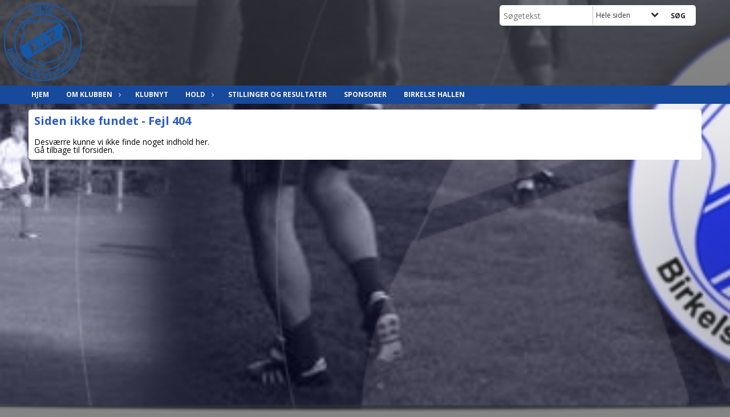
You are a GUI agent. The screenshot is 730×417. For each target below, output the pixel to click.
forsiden (97, 149)
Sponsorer (365, 94)
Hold (198, 94)
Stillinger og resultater (277, 94)
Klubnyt (151, 94)
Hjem (40, 94)
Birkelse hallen (434, 94)
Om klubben (92, 94)
